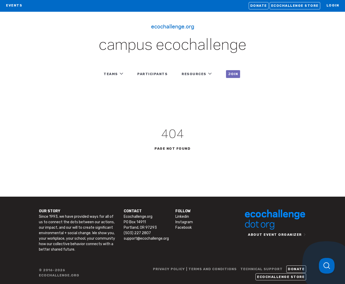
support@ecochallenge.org (146, 238)
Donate (258, 6)
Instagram (184, 222)
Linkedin (182, 216)
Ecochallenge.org (172, 26)
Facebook (183, 227)
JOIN (233, 74)
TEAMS (111, 74)
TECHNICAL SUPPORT (261, 269)
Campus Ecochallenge (172, 45)
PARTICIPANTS (152, 74)
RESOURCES (194, 74)
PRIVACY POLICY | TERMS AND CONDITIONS (195, 269)
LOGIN (332, 5)
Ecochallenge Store (295, 6)
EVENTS (14, 5)
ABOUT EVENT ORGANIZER (275, 235)
